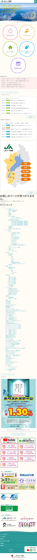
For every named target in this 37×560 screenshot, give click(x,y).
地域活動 (2, 543)
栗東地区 (26, 123)
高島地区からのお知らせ (13, 288)
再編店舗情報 (8, 307)
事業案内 (10, 213)
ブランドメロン (14, 272)
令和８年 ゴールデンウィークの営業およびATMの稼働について (17, 78)
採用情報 (10, 227)
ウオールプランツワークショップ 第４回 (13, 328)
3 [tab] (19, 22)
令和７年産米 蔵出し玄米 (10, 358)
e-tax (7, 299)
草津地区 (22, 123)
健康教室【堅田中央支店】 (10, 335)
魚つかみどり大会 (9, 338)
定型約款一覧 (14, 241)
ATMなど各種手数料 (15, 237)
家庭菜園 (10, 264)
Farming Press (8, 359)
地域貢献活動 (11, 297)
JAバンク (10, 231)
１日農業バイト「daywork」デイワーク (18, 263)
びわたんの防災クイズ (10, 315)
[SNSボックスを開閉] (25, 549)
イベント (11, 98)
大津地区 (11, 123)
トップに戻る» (2, 203)
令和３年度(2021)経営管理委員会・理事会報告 (20, 221)
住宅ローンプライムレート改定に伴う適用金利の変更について (17, 80)
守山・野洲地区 (17, 123)
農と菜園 (7, 252)
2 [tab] (18, 22)
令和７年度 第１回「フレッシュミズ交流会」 (13, 340)
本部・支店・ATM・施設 (4, 541)
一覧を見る (30, 117)
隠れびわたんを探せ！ (10, 363)
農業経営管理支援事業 (15, 262)
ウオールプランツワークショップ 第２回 (13, 325)
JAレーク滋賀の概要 (12, 211)
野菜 (12, 261)
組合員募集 (11, 226)
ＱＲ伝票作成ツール (15, 243)
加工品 (13, 273)
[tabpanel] (18, 12)
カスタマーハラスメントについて (17, 218)
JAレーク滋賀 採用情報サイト (11, 369)
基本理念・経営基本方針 (13, 210)
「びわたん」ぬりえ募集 (10, 353)
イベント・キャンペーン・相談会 (14, 247)
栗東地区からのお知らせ (13, 293)
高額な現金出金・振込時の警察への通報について (14, 84)
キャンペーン (16, 98)
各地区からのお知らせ (12, 294)
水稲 (12, 256)
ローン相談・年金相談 (15, 238)
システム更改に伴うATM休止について (13, 82)
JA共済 (10, 246)
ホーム (4, 207)
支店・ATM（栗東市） (12, 279)
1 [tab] (17, 22)
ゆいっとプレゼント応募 (10, 308)
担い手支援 (11, 253)
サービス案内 (2, 536)
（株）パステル (14, 251)
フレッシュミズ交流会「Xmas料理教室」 (13, 343)
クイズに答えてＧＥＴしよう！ (11, 304)
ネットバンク (14, 242)
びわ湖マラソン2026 (9, 322)
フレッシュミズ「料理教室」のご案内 (12, 344)
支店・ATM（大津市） (12, 277)
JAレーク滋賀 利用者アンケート (11, 317)
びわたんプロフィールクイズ (11, 313)
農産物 (7, 266)
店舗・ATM (8, 274)
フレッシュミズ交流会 (10, 339)
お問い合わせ (8, 303)
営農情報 (10, 254)
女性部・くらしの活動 (12, 298)
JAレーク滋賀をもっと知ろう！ (11, 329)
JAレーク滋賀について (10, 208)
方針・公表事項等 (12, 216)
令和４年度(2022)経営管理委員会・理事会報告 (20, 222)
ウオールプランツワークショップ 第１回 (13, 324)
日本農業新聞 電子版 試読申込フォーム (12, 323)
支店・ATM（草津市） (12, 278)
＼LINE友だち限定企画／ (10, 312)
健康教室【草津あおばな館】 (11, 337)
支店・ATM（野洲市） (12, 282)
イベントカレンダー (12, 368)
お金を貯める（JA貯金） (16, 232)
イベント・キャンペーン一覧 (18, 434)
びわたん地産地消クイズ (10, 314)
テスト (7, 349)
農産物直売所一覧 (12, 267)
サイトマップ (8, 364)
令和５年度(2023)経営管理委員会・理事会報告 (20, 223)
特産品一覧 (11, 268)
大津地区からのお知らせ (13, 289)
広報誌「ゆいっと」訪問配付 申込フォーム (13, 320)
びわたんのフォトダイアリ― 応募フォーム (13, 309)
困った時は (11, 549)
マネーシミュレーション (16, 236)
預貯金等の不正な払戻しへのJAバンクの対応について (15, 86)
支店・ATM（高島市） (12, 283)
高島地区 (7, 123)
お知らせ (7, 98)
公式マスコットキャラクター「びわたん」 (13, 354)
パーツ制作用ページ (9, 365)
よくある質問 (8, 302)
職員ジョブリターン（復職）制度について (13, 355)
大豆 (12, 258)
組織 (9, 212)
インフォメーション (9, 287)
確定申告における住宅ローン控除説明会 (13, 350)
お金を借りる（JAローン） (16, 233)
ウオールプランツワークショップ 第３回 (13, 327)
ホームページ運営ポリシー (16, 217)
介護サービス (11, 248)
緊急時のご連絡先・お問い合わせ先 (15, 228)
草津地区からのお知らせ (13, 292)
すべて (3, 98)
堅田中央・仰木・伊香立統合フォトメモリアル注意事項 (15, 348)
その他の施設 (11, 284)
